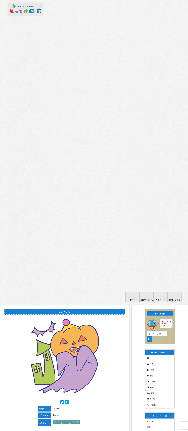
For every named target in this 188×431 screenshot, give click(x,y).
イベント (57, 422)
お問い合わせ (174, 300)
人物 (150, 362)
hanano (66, 422)
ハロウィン (75, 422)
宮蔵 (149, 419)
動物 (150, 383)
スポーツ (152, 377)
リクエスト (160, 300)
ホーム (132, 300)
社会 (150, 372)
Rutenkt (150, 414)
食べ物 (151, 393)
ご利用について (146, 300)
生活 (150, 388)
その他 (151, 398)
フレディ (150, 424)
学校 (150, 367)
